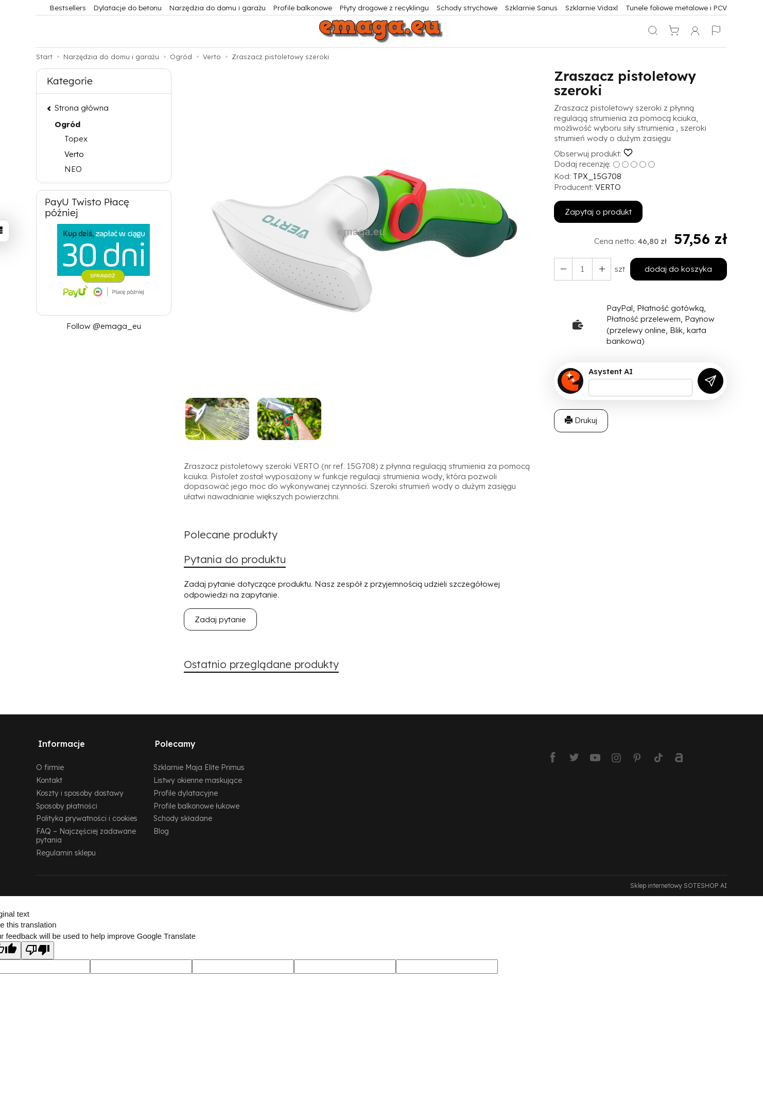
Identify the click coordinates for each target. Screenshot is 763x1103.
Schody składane (182, 815)
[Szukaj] (653, 31)
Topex (76, 139)
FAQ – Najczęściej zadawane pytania (86, 832)
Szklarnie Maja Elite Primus (199, 764)
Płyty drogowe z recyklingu (384, 7)
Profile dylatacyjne (185, 789)
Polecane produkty (232, 534)
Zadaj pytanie (220, 620)
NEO (73, 169)
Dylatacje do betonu (128, 7)
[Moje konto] (695, 31)
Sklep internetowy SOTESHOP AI (678, 882)
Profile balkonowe (302, 7)
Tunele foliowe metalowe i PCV (676, 7)
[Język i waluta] (716, 31)
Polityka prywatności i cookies (86, 815)
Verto (74, 154)
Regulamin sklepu (66, 849)
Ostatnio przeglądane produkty (265, 665)
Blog (161, 828)
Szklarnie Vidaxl (591, 7)
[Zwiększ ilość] (562, 269)
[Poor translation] (37, 947)
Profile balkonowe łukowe (196, 802)
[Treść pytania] (640, 387)
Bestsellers (68, 7)
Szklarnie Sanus (531, 7)
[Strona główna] (381, 31)
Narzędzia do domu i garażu (217, 7)
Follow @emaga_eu (103, 326)
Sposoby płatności (66, 802)
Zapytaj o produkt (598, 212)
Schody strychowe (467, 7)
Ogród (67, 124)
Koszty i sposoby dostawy (80, 789)
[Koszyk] (674, 31)
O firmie (50, 764)
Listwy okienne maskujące (197, 777)
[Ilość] (581, 269)
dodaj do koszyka (677, 269)
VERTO (608, 187)
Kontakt (49, 777)
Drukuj (581, 420)
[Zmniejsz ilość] (600, 269)
